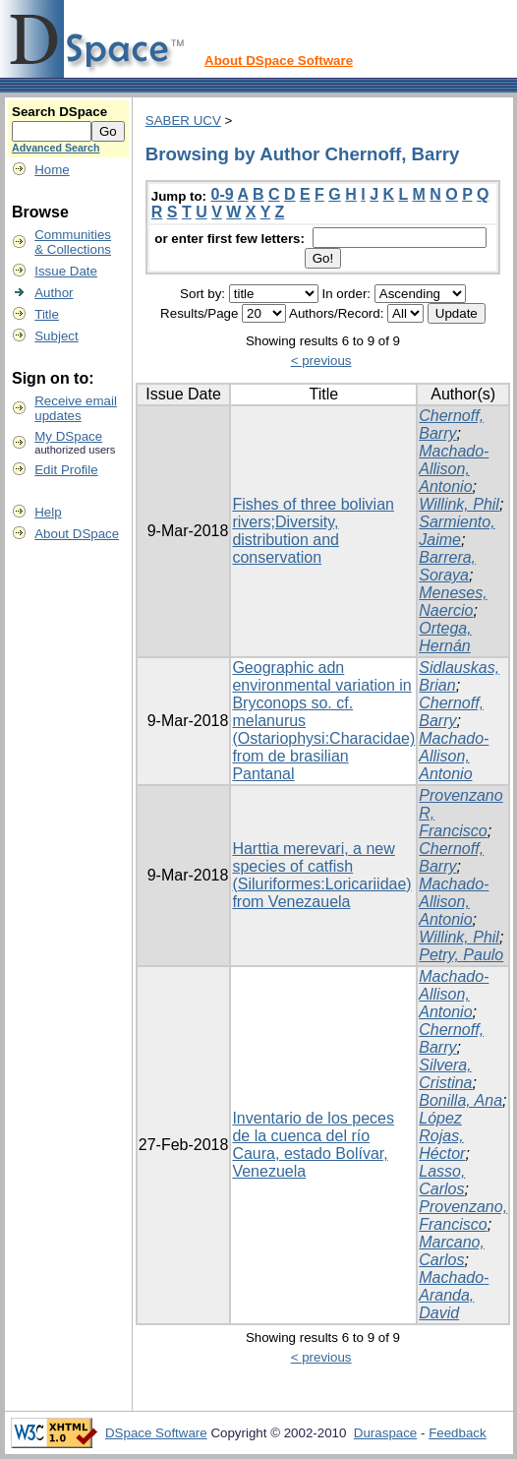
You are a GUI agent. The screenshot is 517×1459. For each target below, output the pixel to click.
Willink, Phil (459, 504)
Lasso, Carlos (442, 1180)
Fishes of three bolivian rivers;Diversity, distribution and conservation (313, 531)
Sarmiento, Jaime (456, 531)
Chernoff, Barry (451, 424)
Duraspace (385, 1433)
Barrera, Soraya (447, 566)
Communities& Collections (72, 242)
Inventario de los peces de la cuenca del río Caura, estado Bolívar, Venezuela (313, 1145)
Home (52, 169)
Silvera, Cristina (445, 1074)
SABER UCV (183, 120)
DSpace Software (156, 1433)
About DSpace (76, 533)
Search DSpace (59, 111)
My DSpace (68, 436)
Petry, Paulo (461, 954)
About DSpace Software (278, 60)
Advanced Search (55, 147)
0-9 (222, 194)
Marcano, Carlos (452, 1251)
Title (46, 314)
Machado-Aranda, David (453, 1295)
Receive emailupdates (75, 408)
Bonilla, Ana (460, 1100)
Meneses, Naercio (453, 601)
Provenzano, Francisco (463, 1215)
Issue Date (65, 271)
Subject (56, 336)
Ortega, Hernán (445, 637)
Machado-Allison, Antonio (453, 469)
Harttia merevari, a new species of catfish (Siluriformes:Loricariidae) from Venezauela (321, 875)
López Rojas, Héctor (442, 1136)
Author (53, 292)
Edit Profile (65, 469)
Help (47, 512)
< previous (321, 360)
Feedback (458, 1433)
